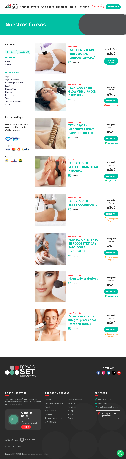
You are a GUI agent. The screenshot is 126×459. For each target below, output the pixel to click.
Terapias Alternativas (54, 418)
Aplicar (26, 427)
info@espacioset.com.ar (108, 407)
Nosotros (61, 7)
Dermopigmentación (54, 403)
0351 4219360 (103, 403)
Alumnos (98, 7)
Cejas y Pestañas (75, 399)
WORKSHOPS (50, 422)
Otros (70, 418)
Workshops (47, 7)
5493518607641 (106, 399)
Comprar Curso (111, 61)
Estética (71, 403)
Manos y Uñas (50, 410)
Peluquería (49, 414)
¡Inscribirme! (113, 7)
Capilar (48, 399)
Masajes (71, 410)
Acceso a (13, 446)
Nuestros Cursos (29, 7)
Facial (47, 407)
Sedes (73, 7)
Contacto (83, 7)
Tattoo (71, 414)
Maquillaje (72, 407)
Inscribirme (111, 104)
